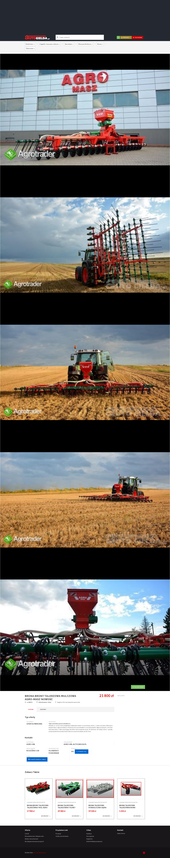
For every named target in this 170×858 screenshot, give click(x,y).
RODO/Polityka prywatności (94, 841)
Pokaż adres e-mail (37, 759)
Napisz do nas (121, 833)
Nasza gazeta (90, 836)
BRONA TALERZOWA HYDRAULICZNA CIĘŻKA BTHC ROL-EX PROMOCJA (98, 808)
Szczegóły (45, 816)
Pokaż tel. (81, 751)
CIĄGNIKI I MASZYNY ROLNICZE (36, 802)
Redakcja (89, 833)
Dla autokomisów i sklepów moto (34, 836)
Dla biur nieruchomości (31, 839)
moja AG (125, 37)
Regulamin (89, 839)
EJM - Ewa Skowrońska (39, 852)
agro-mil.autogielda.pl (75, 744)
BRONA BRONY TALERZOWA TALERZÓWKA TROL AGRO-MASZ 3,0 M (37, 808)
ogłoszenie (137, 37)
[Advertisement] (85, 16)
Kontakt (43, 709)
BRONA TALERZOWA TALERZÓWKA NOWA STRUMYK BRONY (127, 808)
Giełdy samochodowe (62, 836)
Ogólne (30, 709)
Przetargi (58, 833)
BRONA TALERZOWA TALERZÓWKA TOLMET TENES (66, 808)
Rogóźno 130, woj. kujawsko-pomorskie (67, 702)
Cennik (27, 833)
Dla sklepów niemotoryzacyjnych (34, 841)
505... (79, 751)
